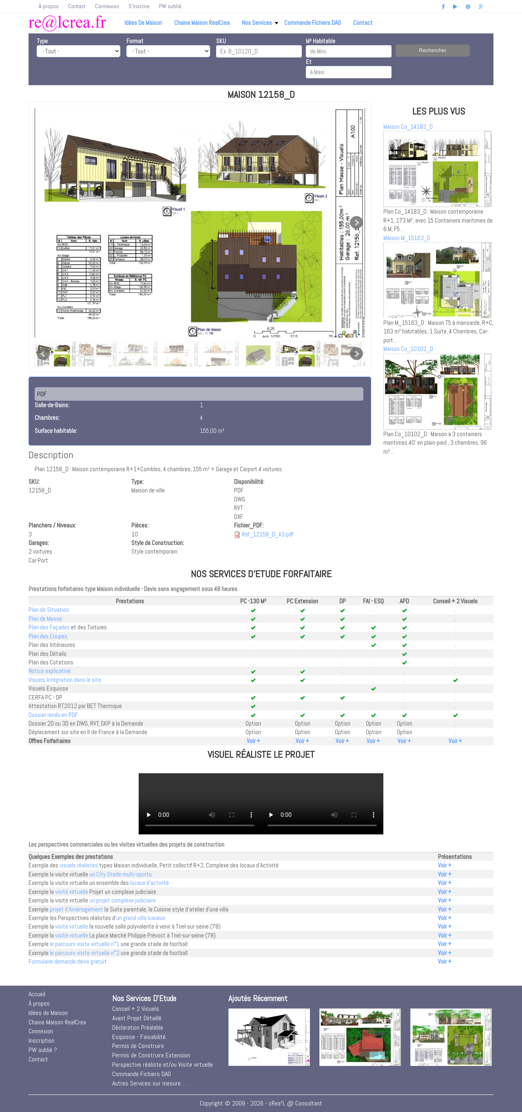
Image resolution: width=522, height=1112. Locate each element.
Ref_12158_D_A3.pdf (267, 534)
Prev (43, 353)
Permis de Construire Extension (151, 1055)
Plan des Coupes (48, 636)
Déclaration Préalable (137, 1027)
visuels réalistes (79, 865)
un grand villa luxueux (140, 918)
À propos (49, 6)
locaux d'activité (149, 883)
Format (135, 41)
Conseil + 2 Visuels (135, 1008)
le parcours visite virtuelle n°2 (84, 953)
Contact (77, 6)
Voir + (253, 741)
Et (309, 62)
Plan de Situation (49, 609)
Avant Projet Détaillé (136, 1018)
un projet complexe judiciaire (122, 900)
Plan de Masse (45, 618)
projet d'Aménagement (76, 909)
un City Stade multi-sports (120, 874)
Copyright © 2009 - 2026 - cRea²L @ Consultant (261, 1103)
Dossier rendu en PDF (53, 715)
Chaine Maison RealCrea (202, 22)
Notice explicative (50, 671)
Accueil (37, 994)
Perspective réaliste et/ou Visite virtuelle (162, 1064)
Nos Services (260, 22)
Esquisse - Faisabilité (139, 1037)
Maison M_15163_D (406, 238)
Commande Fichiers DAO (312, 22)
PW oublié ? (43, 1050)
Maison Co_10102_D (408, 349)
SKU (221, 41)
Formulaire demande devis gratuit (68, 961)
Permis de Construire (138, 1045)
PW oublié (170, 6)
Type (42, 41)
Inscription (41, 1040)
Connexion (107, 6)
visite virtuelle (71, 892)
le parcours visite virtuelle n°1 (84, 944)
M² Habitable (320, 41)
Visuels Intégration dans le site (65, 680)
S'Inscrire (139, 6)
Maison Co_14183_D (408, 126)
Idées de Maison (143, 22)
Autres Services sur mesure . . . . (152, 1083)
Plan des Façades (49, 627)
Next (356, 222)
